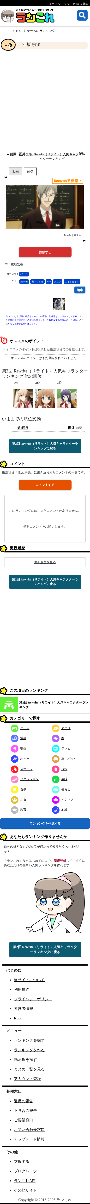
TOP (18, 31)
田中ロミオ (37, 281)
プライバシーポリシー (33, 999)
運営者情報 (23, 1009)
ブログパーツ (25, 1171)
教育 (18, 809)
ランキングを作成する (45, 823)
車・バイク (64, 758)
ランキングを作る (29, 1050)
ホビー (20, 758)
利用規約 (21, 989)
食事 (18, 789)
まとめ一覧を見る (29, 1069)
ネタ (18, 799)
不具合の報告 (25, 1110)
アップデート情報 (29, 1139)
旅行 (59, 769)
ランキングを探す (29, 1040)
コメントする (45, 485)
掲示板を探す (25, 1060)
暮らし (61, 789)
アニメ (57, 281)
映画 (18, 748)
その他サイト (25, 1190)
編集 (80, 290)
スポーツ (22, 769)
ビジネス (63, 799)
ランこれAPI (25, 1181)
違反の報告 (23, 1101)
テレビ (61, 748)
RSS (17, 1018)
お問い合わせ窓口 (29, 1130)
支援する (21, 1161)
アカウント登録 (27, 1079)
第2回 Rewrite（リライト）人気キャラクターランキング (53, 705)
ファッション (25, 779)
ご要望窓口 (23, 1120)
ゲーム (24, 274)
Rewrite (24, 281)
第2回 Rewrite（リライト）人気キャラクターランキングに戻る (45, 446)
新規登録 (60, 860)
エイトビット (72, 281)
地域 (59, 809)
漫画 (18, 738)
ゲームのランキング (41, 31)
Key (49, 281)
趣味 (59, 779)
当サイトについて (29, 980)
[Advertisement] (45, 100)
